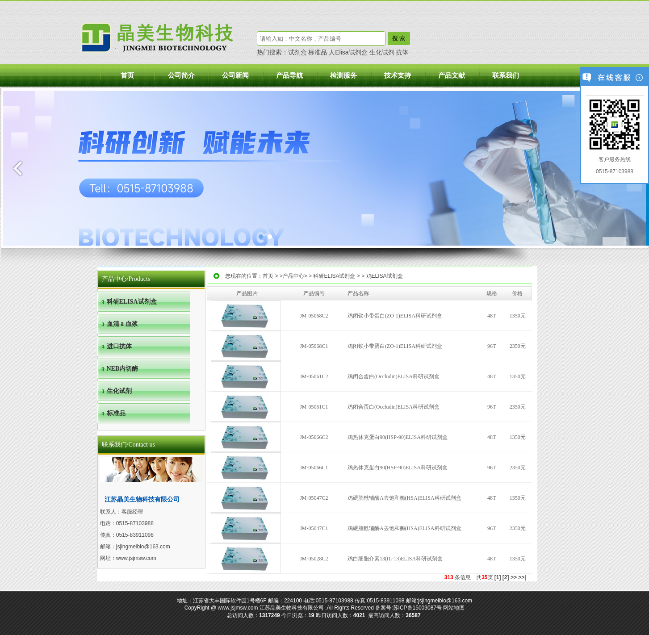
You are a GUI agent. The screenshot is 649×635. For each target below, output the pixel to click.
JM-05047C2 (314, 498)
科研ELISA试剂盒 (334, 276)
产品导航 (289, 75)
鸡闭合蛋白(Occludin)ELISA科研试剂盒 (394, 376)
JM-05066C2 (314, 437)
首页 (127, 75)
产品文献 (451, 75)
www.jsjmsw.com (136, 558)
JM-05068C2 (314, 316)
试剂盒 (297, 52)
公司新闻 (235, 75)
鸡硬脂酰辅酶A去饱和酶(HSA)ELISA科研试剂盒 (404, 498)
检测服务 (343, 75)
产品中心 (293, 276)
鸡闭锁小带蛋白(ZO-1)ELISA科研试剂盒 (395, 316)
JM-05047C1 (314, 528)
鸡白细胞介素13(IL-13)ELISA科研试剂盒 (395, 559)
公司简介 (181, 75)
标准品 (317, 52)
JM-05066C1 (314, 467)
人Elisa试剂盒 (348, 52)
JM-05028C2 (314, 559)
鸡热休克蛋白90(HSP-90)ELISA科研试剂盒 (398, 437)
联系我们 (505, 75)
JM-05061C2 (314, 376)
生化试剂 (381, 52)
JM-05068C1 (314, 346)
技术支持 (397, 75)
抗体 (402, 52)
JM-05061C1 (314, 407)
